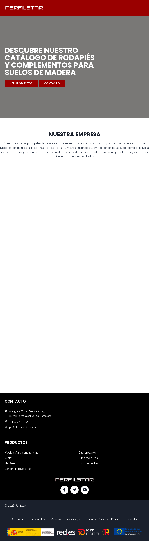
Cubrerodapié (87, 452)
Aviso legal (74, 519)
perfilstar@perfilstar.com (23, 427)
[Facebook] (64, 490)
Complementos (88, 463)
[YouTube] (85, 490)
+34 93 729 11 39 (18, 421)
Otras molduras (88, 458)
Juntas (9, 458)
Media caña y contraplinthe (21, 452)
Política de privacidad (124, 519)
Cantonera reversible (18, 468)
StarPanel (10, 463)
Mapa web (57, 519)
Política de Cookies (96, 519)
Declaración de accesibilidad (29, 519)
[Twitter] (74, 490)
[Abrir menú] (140, 8)
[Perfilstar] (24, 7)
